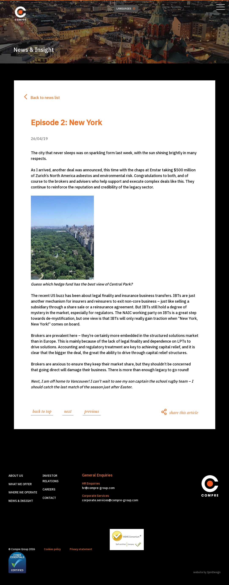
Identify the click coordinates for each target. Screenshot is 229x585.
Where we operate (22, 492)
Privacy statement (81, 549)
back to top (42, 411)
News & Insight (20, 501)
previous (91, 411)
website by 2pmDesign (207, 572)
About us (15, 476)
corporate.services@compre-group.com (110, 500)
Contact (49, 498)
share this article (179, 413)
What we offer (20, 484)
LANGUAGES (126, 8)
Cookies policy (52, 549)
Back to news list (42, 97)
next (68, 411)
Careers (49, 489)
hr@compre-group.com (98, 488)
